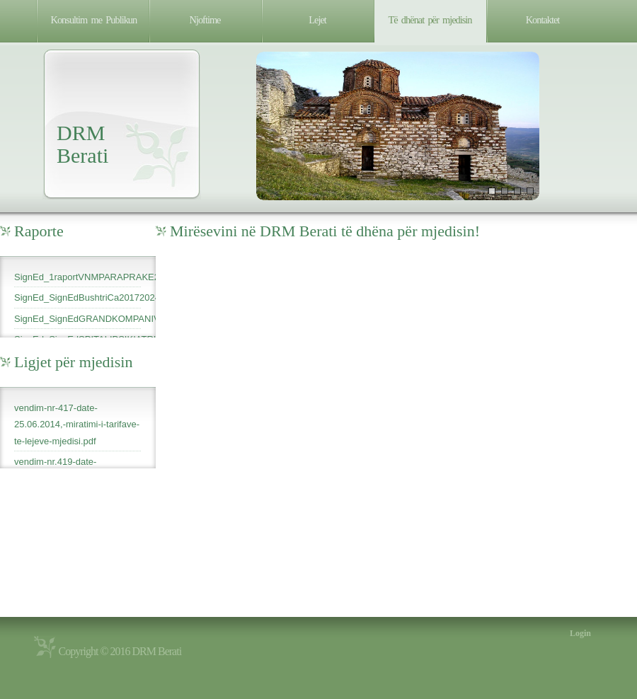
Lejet (317, 19)
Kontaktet (543, 19)
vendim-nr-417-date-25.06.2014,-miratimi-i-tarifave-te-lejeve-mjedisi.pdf (76, 424)
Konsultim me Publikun (94, 19)
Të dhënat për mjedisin (430, 19)
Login (580, 633)
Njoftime (205, 19)
